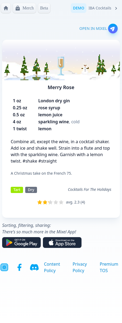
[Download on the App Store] (62, 242)
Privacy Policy (80, 267)
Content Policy (52, 267)
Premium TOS (109, 267)
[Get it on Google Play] (21, 242)
